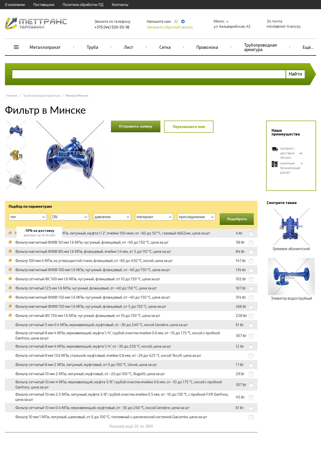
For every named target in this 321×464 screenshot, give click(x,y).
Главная (11, 95)
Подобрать (237, 218)
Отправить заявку (135, 126)
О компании (15, 4)
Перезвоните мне (189, 126)
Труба (92, 47)
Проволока (207, 47)
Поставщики (43, 4)
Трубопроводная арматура (260, 47)
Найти (295, 74)
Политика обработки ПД (83, 4)
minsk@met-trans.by (284, 26)
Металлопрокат (45, 47)
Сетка (165, 47)
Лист (128, 47)
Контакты (120, 4)
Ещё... (308, 47)
